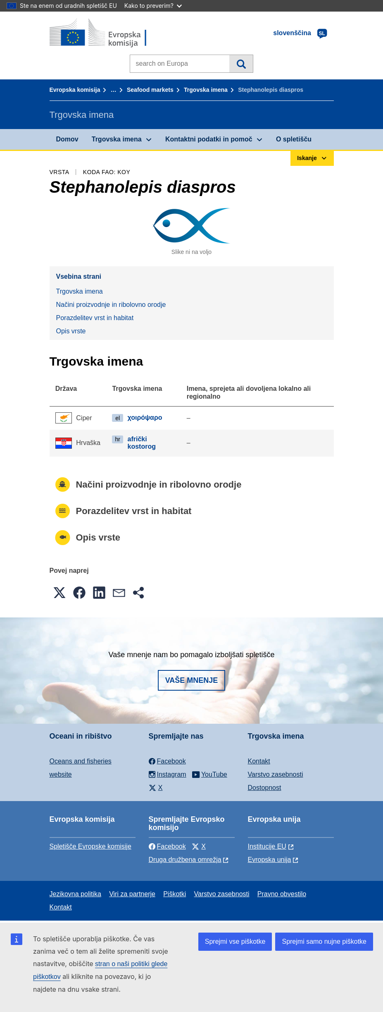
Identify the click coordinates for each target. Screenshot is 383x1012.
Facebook (167, 846)
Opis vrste (71, 331)
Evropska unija (269, 859)
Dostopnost (264, 787)
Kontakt (259, 761)
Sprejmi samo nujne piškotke (324, 941)
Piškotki (174, 893)
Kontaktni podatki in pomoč (208, 139)
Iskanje (241, 63)
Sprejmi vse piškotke (235, 941)
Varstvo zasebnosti (275, 774)
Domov (67, 139)
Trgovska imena (206, 89)
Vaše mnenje (191, 680)
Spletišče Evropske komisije (90, 846)
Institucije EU (267, 846)
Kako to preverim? (153, 5)
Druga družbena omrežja (185, 859)
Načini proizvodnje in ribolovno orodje (111, 304)
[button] (59, 592)
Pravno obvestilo (281, 893)
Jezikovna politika (75, 893)
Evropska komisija (75, 89)
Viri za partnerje (132, 893)
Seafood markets (150, 89)
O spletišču (294, 139)
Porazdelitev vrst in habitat (95, 317)
